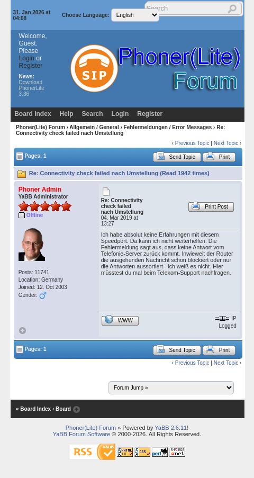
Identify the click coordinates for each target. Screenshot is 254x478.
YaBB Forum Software (82, 434)
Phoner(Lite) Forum (40, 127)
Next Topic (226, 143)
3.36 (24, 94)
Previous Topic (192, 143)
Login (26, 58)
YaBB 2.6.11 (171, 428)
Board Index (32, 114)
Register (31, 65)
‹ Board (61, 409)
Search (92, 114)
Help (67, 114)
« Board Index (33, 409)
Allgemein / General (94, 127)
